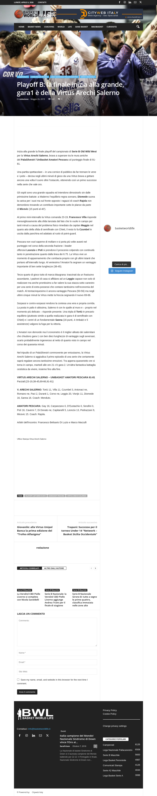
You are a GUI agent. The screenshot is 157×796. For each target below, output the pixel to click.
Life (70, 26)
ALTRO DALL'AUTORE (54, 568)
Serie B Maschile (88, 77)
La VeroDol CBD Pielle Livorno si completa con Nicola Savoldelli (28, 596)
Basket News (34, 26)
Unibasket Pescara (57, 496)
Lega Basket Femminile (114, 760)
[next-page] (95, 568)
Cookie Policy (109, 714)
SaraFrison (65, 746)
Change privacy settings (115, 726)
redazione (23, 99)
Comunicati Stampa (39, 77)
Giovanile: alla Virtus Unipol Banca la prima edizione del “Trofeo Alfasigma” (35, 530)
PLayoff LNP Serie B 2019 (36, 496)
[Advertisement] (57, 139)
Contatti (42, 2)
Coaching (49, 26)
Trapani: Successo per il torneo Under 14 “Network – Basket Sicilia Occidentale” (79, 530)
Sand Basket (81, 26)
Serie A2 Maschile (112, 770)
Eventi (63, 731)
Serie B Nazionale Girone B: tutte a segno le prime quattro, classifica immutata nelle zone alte (84, 599)
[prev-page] (91, 568)
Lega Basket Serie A (113, 775)
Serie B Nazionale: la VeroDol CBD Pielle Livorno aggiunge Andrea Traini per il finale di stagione (55, 599)
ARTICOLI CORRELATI (29, 568)
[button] (138, 27)
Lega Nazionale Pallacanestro (64, 77)
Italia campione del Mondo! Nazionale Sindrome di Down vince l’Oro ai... (78, 739)
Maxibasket (97, 26)
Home (21, 26)
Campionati (23, 77)
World (61, 26)
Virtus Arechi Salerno (76, 496)
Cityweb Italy (37, 792)
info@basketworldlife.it (39, 729)
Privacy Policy (110, 710)
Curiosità (112, 26)
